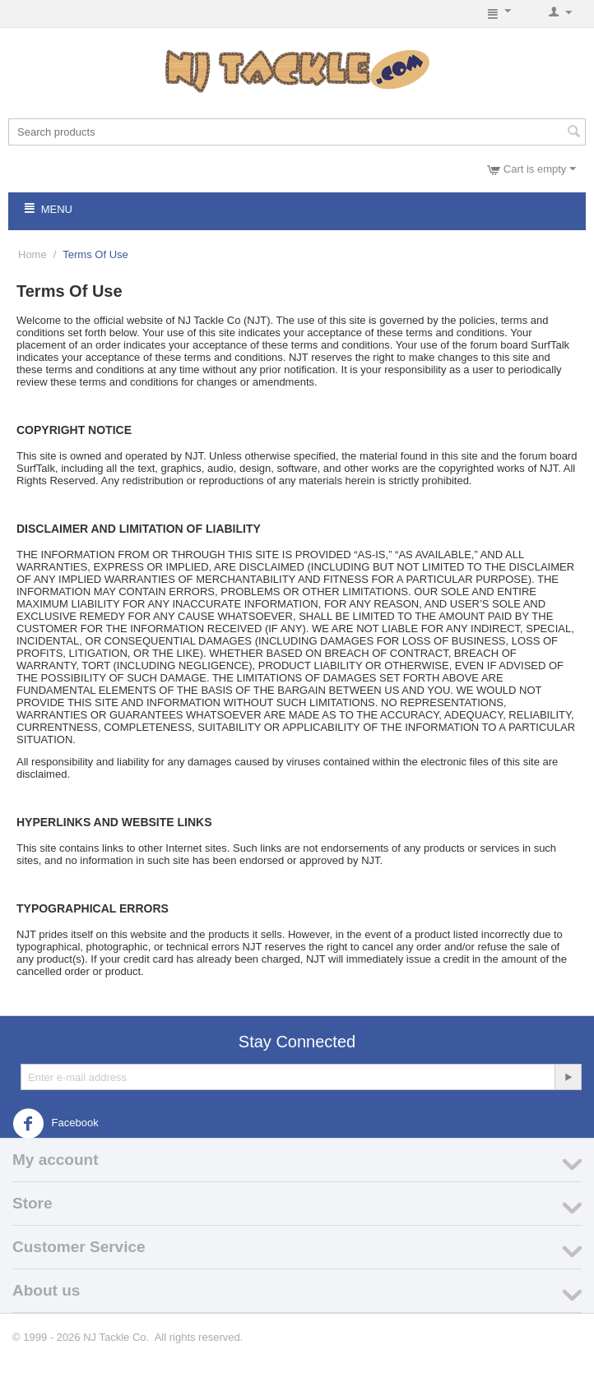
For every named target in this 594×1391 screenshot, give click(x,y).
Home (32, 254)
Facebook (55, 1123)
